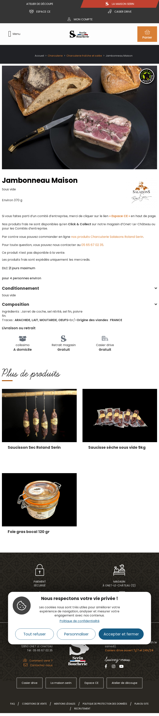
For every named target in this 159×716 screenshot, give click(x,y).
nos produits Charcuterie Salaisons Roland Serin (107, 237)
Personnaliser (76, 634)
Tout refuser (34, 634)
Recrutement (82, 708)
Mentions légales (64, 703)
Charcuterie (55, 56)
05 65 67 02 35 (92, 245)
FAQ (12, 703)
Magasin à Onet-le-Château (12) (119, 583)
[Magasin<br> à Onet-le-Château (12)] (119, 570)
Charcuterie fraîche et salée (84, 56)
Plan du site (141, 703)
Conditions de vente (34, 703)
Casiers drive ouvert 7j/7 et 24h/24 (129, 650)
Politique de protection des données (105, 703)
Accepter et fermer (121, 634)
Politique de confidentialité (79, 621)
